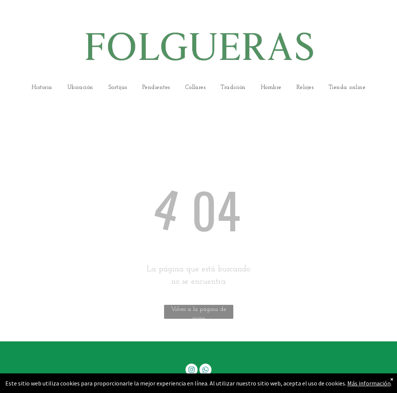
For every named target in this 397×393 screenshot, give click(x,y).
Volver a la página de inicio (198, 312)
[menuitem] (42, 88)
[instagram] (192, 371)
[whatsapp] (205, 371)
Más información (369, 383)
